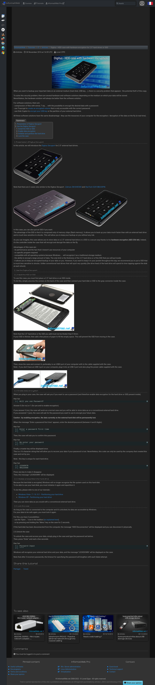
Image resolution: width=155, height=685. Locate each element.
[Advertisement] (81, 26)
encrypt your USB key (38, 111)
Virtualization (3, 43)
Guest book (113, 667)
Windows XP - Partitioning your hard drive (35, 497)
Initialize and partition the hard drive (31, 134)
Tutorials (39, 3)
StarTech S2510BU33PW (95, 187)
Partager (17, 569)
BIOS (3, 25)
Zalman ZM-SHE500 (73, 187)
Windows (3, 52)
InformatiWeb (11, 3)
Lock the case (23, 136)
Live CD (3, 29)
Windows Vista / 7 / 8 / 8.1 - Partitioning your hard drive (40, 494)
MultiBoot (3, 34)
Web (3, 48)
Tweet (25, 569)
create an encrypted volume (39, 108)
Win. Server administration (71, 667)
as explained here (51, 520)
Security (3, 39)
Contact (112, 672)
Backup (3, 20)
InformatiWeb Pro (55, 3)
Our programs (15, 669)
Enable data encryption (26, 131)
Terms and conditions (18, 672)
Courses (27, 3)
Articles (3, 16)
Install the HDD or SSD (26, 129)
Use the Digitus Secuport (26, 126)
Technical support (116, 669)
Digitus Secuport (48, 145)
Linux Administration (68, 669)
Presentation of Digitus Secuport (29, 124)
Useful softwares (16, 667)
